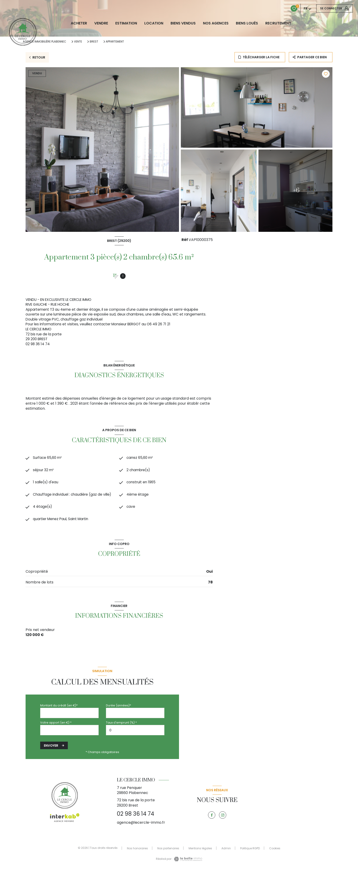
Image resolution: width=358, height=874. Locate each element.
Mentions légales (200, 851)
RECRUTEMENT (278, 23)
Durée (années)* (118, 708)
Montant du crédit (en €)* (59, 708)
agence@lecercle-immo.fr (141, 825)
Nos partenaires (168, 851)
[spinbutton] (135, 733)
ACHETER (79, 23)
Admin (226, 851)
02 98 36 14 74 (135, 817)
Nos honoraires (137, 851)
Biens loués (247, 23)
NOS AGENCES (216, 23)
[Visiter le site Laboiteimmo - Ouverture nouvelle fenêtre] (187, 862)
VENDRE (101, 23)
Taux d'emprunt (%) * (121, 725)
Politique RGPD (250, 851)
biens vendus (183, 23)
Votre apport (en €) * (55, 725)
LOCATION (153, 23)
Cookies (274, 851)
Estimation (126, 23)
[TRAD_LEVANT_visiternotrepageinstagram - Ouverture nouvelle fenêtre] (222, 818)
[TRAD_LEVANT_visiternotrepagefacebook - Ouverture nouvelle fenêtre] (211, 818)
